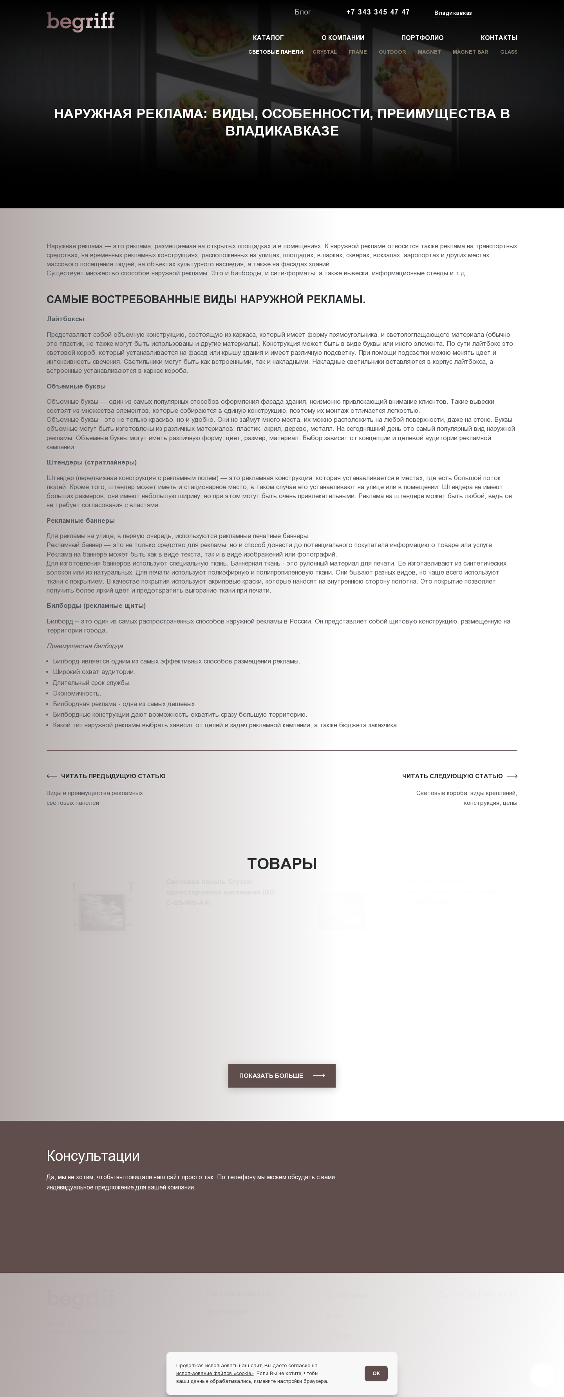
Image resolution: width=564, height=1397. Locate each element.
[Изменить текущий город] (452, 13)
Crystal (325, 52)
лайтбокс (486, 343)
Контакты (499, 37)
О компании (343, 37)
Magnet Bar (470, 52)
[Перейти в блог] (542, 1375)
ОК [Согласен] (376, 1373)
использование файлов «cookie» (215, 1373)
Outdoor (392, 52)
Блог (303, 12)
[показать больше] (282, 1076)
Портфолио (422, 37)
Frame (358, 52)
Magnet (429, 52)
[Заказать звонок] (499, 12)
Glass (508, 52)
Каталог (268, 37)
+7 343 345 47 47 (378, 12)
